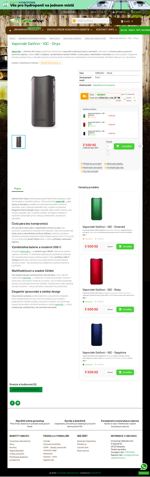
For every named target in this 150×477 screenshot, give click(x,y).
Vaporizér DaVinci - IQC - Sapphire (104, 353)
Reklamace (48, 454)
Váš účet (82, 437)
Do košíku (124, 147)
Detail (110, 247)
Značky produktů (17, 455)
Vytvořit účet (82, 448)
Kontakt (46, 442)
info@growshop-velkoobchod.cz (125, 457)
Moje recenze (83, 451)
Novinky (13, 448)
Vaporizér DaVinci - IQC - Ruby (102, 290)
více (85, 236)
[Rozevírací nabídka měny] (101, 12)
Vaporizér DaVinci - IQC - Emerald (104, 228)
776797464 (81, 12)
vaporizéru (25, 252)
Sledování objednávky (86, 442)
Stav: (98, 96)
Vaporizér (16, 52)
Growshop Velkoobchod (68, 473)
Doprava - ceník (50, 457)
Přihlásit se (82, 445)
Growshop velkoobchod (20, 442)
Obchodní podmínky (52, 445)
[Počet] (109, 147)
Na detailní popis (50, 63)
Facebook (12, 403)
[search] (73, 20)
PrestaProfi (95, 473)
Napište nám (48, 461)
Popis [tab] (17, 189)
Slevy (12, 445)
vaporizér (60, 202)
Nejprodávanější (16, 451)
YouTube (17, 403)
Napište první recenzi (104, 86)
